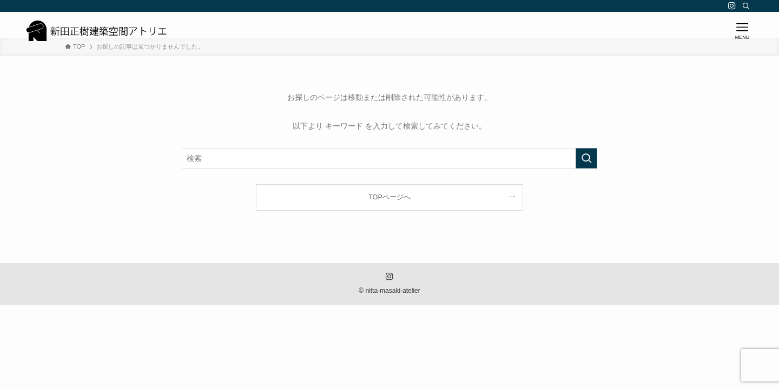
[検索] (746, 6)
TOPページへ (389, 197)
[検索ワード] (389, 158)
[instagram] (732, 6)
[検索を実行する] (586, 158)
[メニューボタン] (742, 31)
